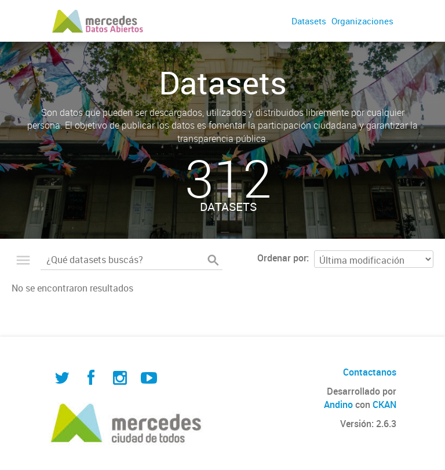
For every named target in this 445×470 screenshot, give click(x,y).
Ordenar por (282, 258)
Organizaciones (362, 21)
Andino (338, 404)
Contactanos (369, 372)
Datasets (308, 21)
